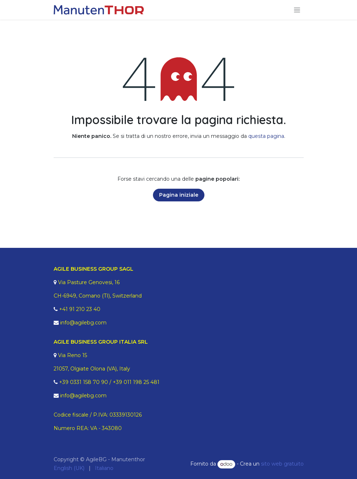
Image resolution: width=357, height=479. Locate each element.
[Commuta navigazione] (297, 10)
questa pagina (266, 136)
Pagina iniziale (178, 195)
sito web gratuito (282, 464)
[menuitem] (69, 468)
